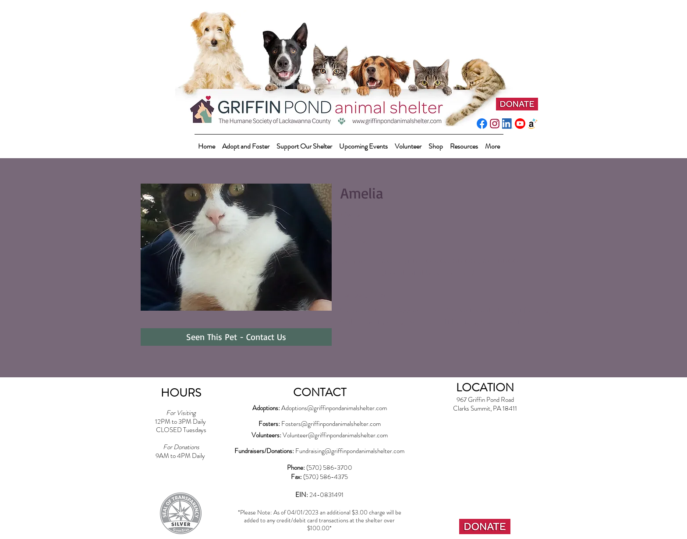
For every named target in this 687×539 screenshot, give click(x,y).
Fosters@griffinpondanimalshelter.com (331, 424)
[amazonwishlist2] (533, 123)
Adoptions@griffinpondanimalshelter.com (334, 408)
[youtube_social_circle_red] (520, 123)
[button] (304, 142)
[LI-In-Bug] (507, 123)
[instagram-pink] (494, 123)
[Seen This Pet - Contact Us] (236, 337)
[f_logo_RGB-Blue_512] (482, 123)
